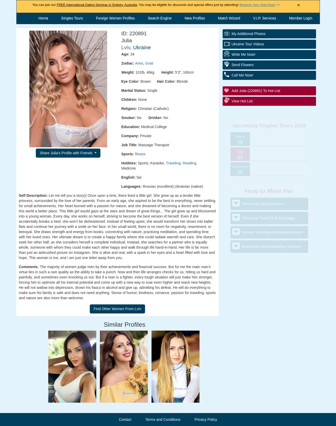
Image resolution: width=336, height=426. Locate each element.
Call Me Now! (242, 75)
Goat (149, 63)
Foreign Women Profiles (115, 18)
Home (43, 18)
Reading (189, 163)
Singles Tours (72, 18)
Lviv (125, 47)
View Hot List (242, 101)
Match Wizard (229, 18)
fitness (140, 154)
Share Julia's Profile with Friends (66, 153)
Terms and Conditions (162, 419)
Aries (139, 63)
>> (259, 5)
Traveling (173, 163)
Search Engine (160, 18)
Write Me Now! (244, 54)
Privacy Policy (206, 419)
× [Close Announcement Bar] (298, 5)
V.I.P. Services (264, 18)
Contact (125, 419)
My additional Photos (249, 34)
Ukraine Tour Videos (248, 44)
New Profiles (194, 18)
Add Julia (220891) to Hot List (256, 91)
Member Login (300, 18)
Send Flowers (243, 65)
